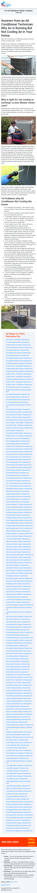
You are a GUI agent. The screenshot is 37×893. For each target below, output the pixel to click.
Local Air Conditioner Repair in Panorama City (18, 688)
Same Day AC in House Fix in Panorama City (18, 438)
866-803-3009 (10, 841)
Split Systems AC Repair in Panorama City (17, 565)
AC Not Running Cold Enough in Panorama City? (18, 465)
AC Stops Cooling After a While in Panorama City (19, 640)
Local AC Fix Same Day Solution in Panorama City (19, 428)
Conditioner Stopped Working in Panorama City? (19, 732)
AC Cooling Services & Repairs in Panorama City (19, 412)
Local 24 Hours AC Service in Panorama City (18, 589)
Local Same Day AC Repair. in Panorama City (18, 480)
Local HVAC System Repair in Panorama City (18, 786)
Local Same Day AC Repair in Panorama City (18, 539)
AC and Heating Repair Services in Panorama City (19, 523)
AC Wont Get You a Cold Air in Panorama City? (18, 674)
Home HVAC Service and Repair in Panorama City (19, 753)
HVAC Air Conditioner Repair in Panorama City (18, 788)
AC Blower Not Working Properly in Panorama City (19, 371)
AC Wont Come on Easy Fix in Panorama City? (18, 820)
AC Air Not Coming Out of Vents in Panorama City (19, 347)
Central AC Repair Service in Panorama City (17, 502)
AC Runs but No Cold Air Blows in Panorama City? (19, 446)
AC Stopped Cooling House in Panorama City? (18, 809)
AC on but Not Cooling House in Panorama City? (19, 478)
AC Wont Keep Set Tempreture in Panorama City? (19, 677)
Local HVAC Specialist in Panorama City (17, 778)
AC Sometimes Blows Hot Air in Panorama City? (19, 807)
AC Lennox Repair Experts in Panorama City (18, 342)
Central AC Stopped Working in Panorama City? (18, 812)
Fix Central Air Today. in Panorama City (16, 748)
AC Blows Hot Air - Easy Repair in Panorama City (19, 436)
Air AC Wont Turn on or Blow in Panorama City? (18, 682)
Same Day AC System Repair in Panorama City (18, 651)
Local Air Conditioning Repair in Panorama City (18, 698)
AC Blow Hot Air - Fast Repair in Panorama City (18, 366)
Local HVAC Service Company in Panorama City (19, 776)
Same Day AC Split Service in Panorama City (18, 619)
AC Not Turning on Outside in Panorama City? (18, 470)
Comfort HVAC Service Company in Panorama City (19, 725)
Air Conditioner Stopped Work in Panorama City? (19, 693)
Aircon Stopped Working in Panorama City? (17, 706)
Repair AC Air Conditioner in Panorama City (17, 491)
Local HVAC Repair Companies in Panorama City (19, 765)
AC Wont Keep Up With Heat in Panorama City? (18, 825)
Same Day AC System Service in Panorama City (19, 653)
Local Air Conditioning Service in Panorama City (19, 703)
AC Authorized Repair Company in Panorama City (19, 363)
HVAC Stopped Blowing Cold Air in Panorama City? (18, 782)
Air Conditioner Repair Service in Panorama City (19, 358)
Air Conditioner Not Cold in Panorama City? (17, 350)
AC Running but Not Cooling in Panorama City (18, 583)
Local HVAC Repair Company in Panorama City (18, 773)
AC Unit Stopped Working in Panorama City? (18, 666)
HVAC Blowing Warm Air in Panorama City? (17, 758)
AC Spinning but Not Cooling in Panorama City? (18, 624)
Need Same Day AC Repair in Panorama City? (18, 552)
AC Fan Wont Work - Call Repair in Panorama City (19, 425)
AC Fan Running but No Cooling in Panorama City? (19, 420)
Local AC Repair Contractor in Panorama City (18, 515)
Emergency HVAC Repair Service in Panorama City (19, 737)
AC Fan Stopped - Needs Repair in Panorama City (19, 422)
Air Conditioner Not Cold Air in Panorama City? (18, 353)
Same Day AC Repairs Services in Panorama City (19, 578)
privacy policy (6, 885)
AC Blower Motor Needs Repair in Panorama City (19, 368)
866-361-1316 (13, 882)
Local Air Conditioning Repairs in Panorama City (19, 701)
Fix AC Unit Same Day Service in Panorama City (19, 742)
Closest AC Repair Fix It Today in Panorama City (19, 504)
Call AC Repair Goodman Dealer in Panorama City (19, 520)
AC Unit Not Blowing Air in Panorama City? (17, 473)
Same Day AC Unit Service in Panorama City (18, 664)
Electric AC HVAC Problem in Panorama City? (18, 734)
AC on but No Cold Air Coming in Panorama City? (19, 451)
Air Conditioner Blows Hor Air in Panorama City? (19, 685)
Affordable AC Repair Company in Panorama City (19, 488)
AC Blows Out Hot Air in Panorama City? (17, 794)
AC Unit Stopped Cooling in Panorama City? (17, 629)
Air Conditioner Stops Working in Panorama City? (19, 696)
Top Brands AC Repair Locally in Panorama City (18, 568)
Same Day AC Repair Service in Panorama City (18, 560)
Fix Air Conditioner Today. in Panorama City (17, 745)
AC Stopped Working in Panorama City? (16, 796)
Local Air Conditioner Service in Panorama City (18, 690)
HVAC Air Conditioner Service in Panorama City (18, 804)
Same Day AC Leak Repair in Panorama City (18, 339)
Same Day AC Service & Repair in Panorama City (19, 616)
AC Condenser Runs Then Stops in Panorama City (19, 815)
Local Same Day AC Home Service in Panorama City (19, 608)
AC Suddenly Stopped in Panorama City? (17, 645)
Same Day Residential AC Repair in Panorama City (19, 554)
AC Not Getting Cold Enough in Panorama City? (18, 459)
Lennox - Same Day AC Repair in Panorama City (19, 536)
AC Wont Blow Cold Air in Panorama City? (17, 672)
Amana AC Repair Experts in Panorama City (17, 494)
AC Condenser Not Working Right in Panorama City (18, 405)
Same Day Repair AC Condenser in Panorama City (19, 801)
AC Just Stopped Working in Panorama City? (18, 441)
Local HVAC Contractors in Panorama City (17, 768)
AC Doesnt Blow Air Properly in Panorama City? (19, 414)
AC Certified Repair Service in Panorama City (18, 399)
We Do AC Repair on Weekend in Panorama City (19, 570)
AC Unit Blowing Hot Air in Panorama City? (17, 656)
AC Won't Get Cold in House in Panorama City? (18, 823)
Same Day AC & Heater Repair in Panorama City (19, 433)
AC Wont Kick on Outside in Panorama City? (18, 828)
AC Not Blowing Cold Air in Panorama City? (17, 355)
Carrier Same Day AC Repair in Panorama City (18, 591)
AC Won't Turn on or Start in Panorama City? (17, 799)
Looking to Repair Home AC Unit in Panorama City (19, 525)
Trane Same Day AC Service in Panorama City (18, 622)
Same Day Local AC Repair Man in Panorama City (19, 581)
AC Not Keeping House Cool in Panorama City (18, 462)
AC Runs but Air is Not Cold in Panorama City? (18, 387)
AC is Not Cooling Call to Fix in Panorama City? (18, 457)
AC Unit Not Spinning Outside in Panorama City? (19, 467)
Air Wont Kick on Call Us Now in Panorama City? (19, 709)
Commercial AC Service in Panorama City (17, 597)
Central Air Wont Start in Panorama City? (17, 722)
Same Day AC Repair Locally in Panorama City (18, 541)
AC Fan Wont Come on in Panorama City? (17, 740)
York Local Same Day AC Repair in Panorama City (19, 573)
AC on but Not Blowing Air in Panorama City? (18, 394)
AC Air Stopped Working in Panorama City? (17, 635)
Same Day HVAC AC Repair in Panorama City (18, 531)
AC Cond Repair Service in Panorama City (17, 402)
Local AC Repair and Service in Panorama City (18, 496)
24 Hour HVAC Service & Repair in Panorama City (19, 755)
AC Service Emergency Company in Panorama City (19, 605)
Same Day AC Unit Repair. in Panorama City (17, 661)
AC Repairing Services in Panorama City (17, 576)
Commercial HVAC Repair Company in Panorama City (19, 728)
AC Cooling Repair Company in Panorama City (18, 409)
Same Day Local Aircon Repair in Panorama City (19, 711)
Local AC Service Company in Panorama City (18, 602)
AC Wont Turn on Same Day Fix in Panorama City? (19, 680)
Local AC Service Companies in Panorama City (18, 599)
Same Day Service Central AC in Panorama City (18, 594)
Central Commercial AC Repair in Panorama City (19, 507)
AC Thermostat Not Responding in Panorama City (19, 817)
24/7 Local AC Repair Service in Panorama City (18, 483)
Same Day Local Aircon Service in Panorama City (19, 714)
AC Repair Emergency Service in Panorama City (19, 517)
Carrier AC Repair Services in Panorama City (18, 499)
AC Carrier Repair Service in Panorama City (17, 397)
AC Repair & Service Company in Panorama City (19, 510)
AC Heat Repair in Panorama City (15, 430)
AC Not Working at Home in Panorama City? (17, 475)
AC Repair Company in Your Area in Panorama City (19, 533)
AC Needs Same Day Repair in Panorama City (18, 345)
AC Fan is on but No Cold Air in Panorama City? (18, 417)
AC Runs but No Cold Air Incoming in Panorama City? (18, 390)
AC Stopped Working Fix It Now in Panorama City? (19, 632)
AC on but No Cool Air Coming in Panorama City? (19, 454)
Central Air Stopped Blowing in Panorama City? (18, 719)
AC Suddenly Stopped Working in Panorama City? (19, 648)
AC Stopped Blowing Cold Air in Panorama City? (19, 627)
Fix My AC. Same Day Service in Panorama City (18, 750)
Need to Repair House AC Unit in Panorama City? (19, 528)
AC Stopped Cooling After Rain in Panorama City (19, 643)
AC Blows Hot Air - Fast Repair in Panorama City (19, 384)
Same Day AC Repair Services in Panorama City (19, 562)
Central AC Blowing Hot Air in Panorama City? (18, 717)
